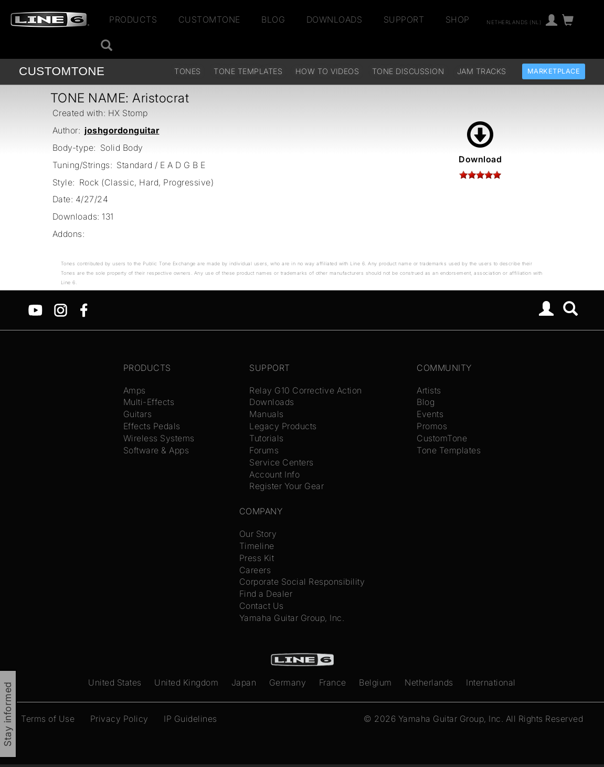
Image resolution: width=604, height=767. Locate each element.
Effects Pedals (152, 426)
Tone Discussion (408, 71)
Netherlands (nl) (513, 21)
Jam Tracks (481, 71)
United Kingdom (186, 682)
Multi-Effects (149, 402)
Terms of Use (48, 718)
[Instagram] (60, 309)
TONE (61, 71)
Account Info (274, 474)
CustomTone (209, 19)
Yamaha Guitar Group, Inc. (292, 618)
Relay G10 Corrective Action (305, 390)
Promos (432, 426)
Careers (255, 570)
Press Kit (256, 558)
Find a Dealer (266, 593)
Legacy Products (283, 426)
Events (430, 414)
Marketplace (553, 71)
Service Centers (281, 462)
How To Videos (327, 71)
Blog (273, 19)
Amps (134, 390)
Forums (264, 450)
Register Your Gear (286, 486)
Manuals (266, 414)
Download (480, 142)
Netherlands (429, 682)
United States (115, 682)
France (332, 682)
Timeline (256, 546)
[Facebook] (83, 309)
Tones (187, 71)
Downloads (334, 19)
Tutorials (266, 438)
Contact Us (261, 605)
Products (133, 19)
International (491, 682)
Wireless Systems (159, 438)
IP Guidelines (190, 718)
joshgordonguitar (121, 130)
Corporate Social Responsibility (302, 581)
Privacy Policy (119, 718)
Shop (458, 19)
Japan (244, 682)
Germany (287, 682)
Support (404, 19)
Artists (429, 390)
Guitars (137, 414)
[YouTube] (35, 309)
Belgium (375, 682)
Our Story (258, 533)
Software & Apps (156, 450)
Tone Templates (248, 71)
